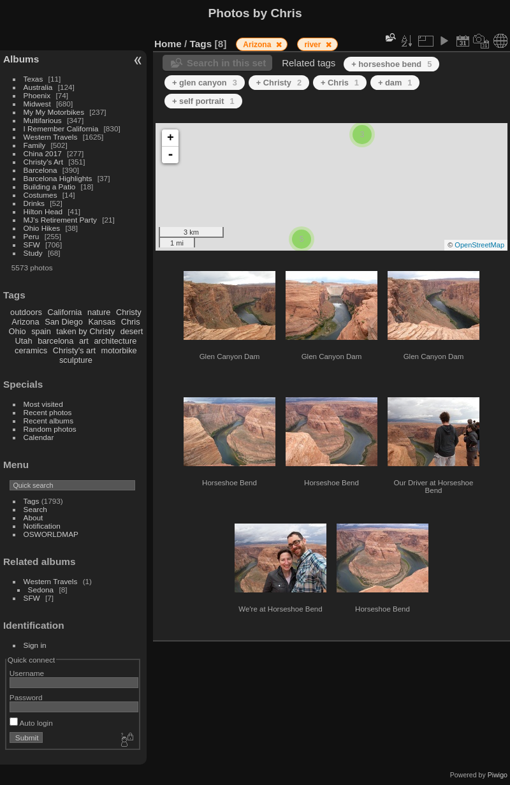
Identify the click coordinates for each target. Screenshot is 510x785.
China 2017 (43, 153)
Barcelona (40, 170)
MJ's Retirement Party (60, 220)
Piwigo (497, 775)
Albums (21, 59)
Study (33, 253)
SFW (32, 244)
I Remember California (61, 128)
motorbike (119, 350)
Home (168, 43)
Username (27, 673)
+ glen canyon (204, 82)
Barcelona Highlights (58, 178)
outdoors (26, 312)
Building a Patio (50, 186)
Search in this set (226, 62)
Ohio (17, 331)
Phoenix (37, 95)
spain (41, 331)
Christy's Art (43, 162)
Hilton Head (43, 211)
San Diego (64, 321)
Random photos (50, 429)
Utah (24, 341)
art (84, 341)
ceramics (31, 350)
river (313, 44)
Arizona (25, 321)
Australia (38, 87)
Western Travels (51, 137)
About (33, 517)
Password (26, 697)
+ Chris (340, 82)
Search (35, 509)
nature (98, 312)
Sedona (41, 589)
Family (35, 145)
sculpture (75, 360)
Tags (32, 501)
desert (131, 331)
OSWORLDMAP (51, 534)
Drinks (34, 203)
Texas (33, 79)
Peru (32, 236)
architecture (115, 341)
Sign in (35, 645)
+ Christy (279, 82)
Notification (42, 526)
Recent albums (48, 420)
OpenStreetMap (479, 245)
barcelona (55, 341)
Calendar (39, 437)
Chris (130, 321)
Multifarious (43, 120)
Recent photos (48, 412)
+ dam (395, 82)
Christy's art (74, 350)
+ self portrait (203, 101)
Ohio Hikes (42, 228)
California (64, 312)
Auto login (31, 723)
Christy (129, 312)
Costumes (40, 195)
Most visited (43, 404)
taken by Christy (85, 331)
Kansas (101, 321)
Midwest (37, 103)
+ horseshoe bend (391, 64)
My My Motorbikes (54, 112)
